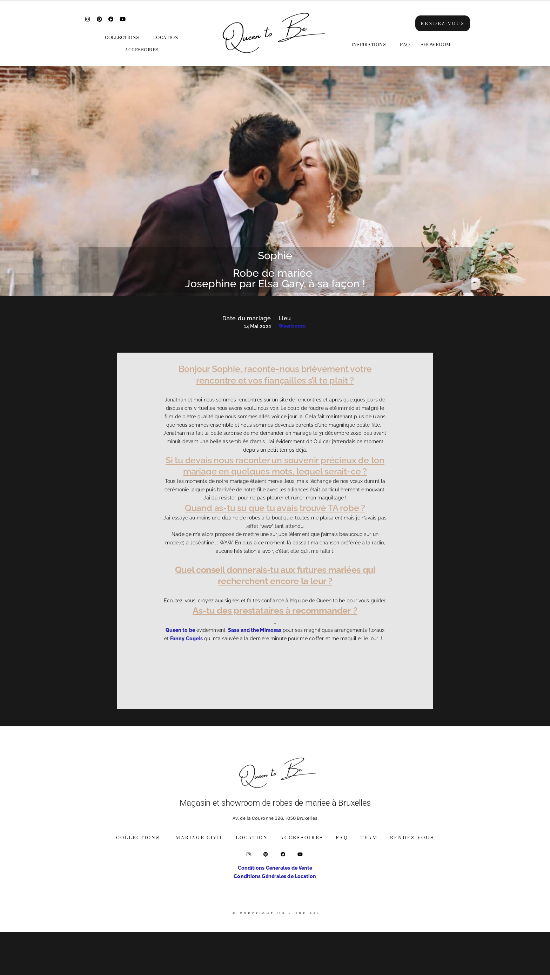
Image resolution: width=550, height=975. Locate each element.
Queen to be (180, 630)
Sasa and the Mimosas (254, 630)
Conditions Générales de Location (275, 876)
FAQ (405, 44)
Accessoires (142, 49)
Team (369, 837)
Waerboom (292, 326)
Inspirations (368, 44)
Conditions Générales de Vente (275, 868)
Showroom (436, 44)
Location (166, 37)
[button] (124, 37)
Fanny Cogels (186, 638)
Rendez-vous (412, 837)
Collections (122, 37)
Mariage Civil (199, 837)
